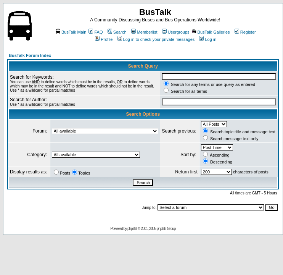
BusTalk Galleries (211, 32)
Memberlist (144, 32)
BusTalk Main (71, 32)
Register (245, 32)
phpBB (132, 228)
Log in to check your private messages (156, 39)
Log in (207, 39)
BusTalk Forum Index (30, 55)
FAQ (95, 32)
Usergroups (176, 32)
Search (117, 32)
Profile (104, 39)
